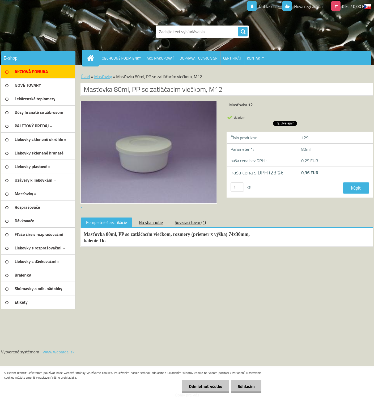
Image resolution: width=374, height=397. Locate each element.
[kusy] (237, 187)
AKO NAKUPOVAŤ (160, 58)
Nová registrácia (308, 6)
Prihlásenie (269, 6)
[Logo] (37, 31)
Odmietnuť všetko (205, 386)
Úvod (85, 76)
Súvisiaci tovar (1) (190, 222)
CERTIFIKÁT (232, 58)
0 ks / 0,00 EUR (356, 6)
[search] (243, 32)
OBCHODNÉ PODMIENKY (121, 58)
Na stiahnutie (151, 222)
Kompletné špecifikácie (106, 222)
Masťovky (103, 76)
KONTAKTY (255, 58)
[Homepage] (93, 58)
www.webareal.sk (59, 352)
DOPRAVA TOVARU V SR (199, 58)
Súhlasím (246, 386)
